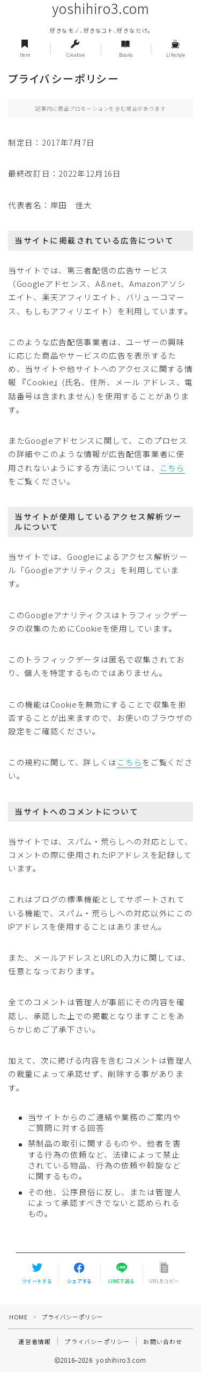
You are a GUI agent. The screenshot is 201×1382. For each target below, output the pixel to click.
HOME (18, 1316)
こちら (172, 467)
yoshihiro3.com (101, 8)
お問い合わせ (162, 1341)
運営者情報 (34, 1341)
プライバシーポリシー (97, 1341)
